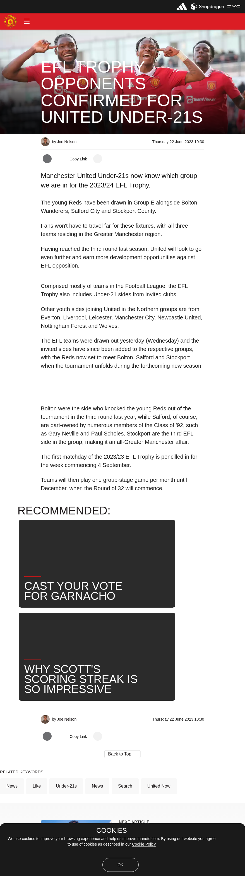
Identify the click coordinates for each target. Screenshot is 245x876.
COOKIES (111, 830)
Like (37, 662)
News (12, 662)
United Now (158, 662)
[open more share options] (97, 158)
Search (125, 662)
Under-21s (66, 662)
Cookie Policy (144, 844)
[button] (27, 21)
